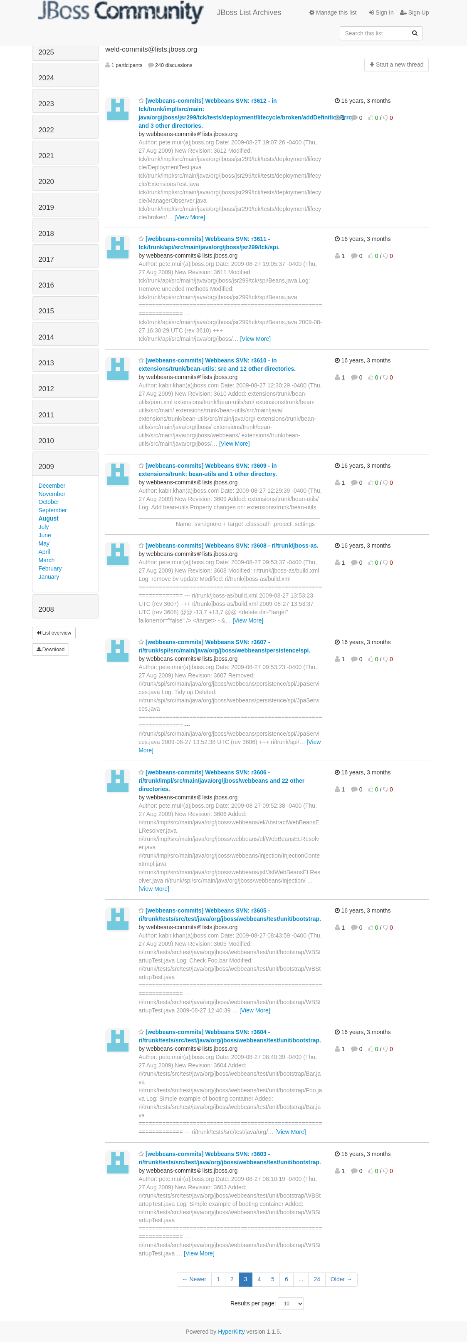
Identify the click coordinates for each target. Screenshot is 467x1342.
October (49, 502)
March (47, 560)
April (44, 551)
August (49, 518)
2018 (46, 234)
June (45, 535)
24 (317, 1279)
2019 (46, 207)
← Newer (194, 1279)
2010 (46, 441)
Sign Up (414, 12)
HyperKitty (231, 1331)
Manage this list (332, 12)
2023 (46, 104)
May (44, 543)
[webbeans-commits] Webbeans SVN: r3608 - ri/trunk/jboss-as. (228, 545)
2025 (46, 52)
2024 (46, 78)
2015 (46, 311)
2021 (46, 156)
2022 (46, 130)
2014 (46, 337)
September (53, 510)
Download (51, 649)
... (301, 1279)
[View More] (190, 217)
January (49, 576)
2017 (46, 259)
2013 (46, 363)
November (52, 494)
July (44, 526)
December (52, 485)
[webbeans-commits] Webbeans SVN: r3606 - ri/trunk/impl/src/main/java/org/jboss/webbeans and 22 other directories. (221, 780)
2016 (46, 285)
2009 (46, 467)
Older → (341, 1279)
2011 (46, 415)
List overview (54, 633)
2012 (46, 389)
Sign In (381, 12)
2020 (46, 182)
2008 (46, 609)
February (50, 568)
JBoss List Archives (160, 12)
